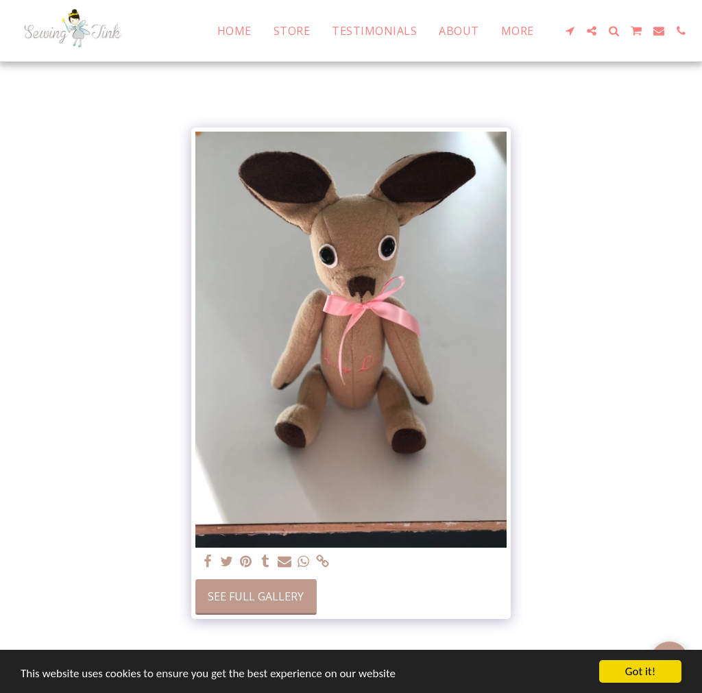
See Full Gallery (256, 596)
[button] (569, 30)
